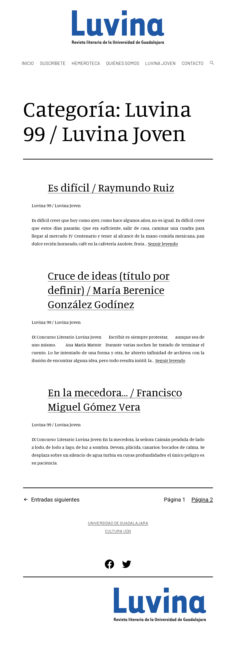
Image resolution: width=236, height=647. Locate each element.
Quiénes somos (122, 63)
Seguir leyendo (163, 244)
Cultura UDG (118, 531)
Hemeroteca (86, 63)
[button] (211, 63)
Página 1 (174, 499)
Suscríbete (53, 63)
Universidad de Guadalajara (118, 522)
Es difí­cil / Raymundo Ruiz (111, 187)
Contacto (193, 63)
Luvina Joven (160, 63)
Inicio (28, 63)
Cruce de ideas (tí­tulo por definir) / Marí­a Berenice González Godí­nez (109, 290)
